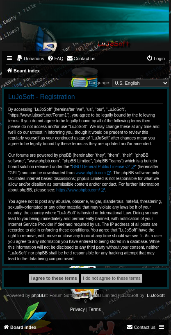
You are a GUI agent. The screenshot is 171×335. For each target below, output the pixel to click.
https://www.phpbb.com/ (78, 190)
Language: (99, 82)
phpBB (38, 295)
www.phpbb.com (91, 173)
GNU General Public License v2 (101, 166)
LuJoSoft (155, 295)
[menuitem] (30, 58)
